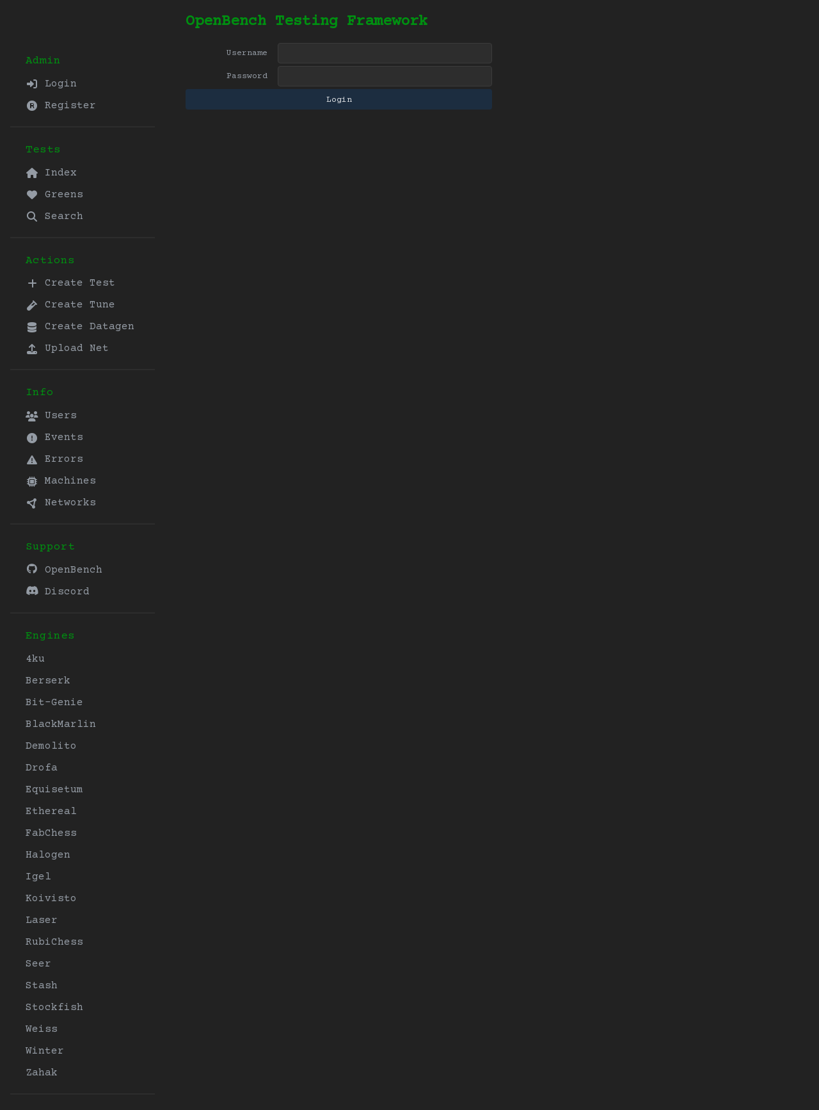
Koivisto (51, 898)
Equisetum (54, 790)
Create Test (70, 283)
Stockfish (54, 1007)
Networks (61, 503)
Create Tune (70, 305)
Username (247, 53)
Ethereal (51, 811)
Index (51, 173)
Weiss (42, 1029)
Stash (42, 986)
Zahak (42, 1073)
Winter (45, 1051)
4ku (35, 659)
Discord (58, 591)
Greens (54, 194)
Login (51, 84)
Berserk (48, 681)
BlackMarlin (61, 724)
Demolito (51, 746)
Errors (54, 459)
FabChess (51, 833)
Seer (38, 964)
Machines (61, 481)
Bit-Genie (54, 702)
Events (54, 437)
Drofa (42, 768)
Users (51, 415)
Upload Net (67, 348)
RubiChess (54, 942)
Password (247, 76)
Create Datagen (80, 326)
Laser (42, 920)
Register (61, 105)
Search (54, 216)
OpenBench (64, 570)
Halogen (48, 855)
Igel (38, 877)
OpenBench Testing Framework (306, 21)
